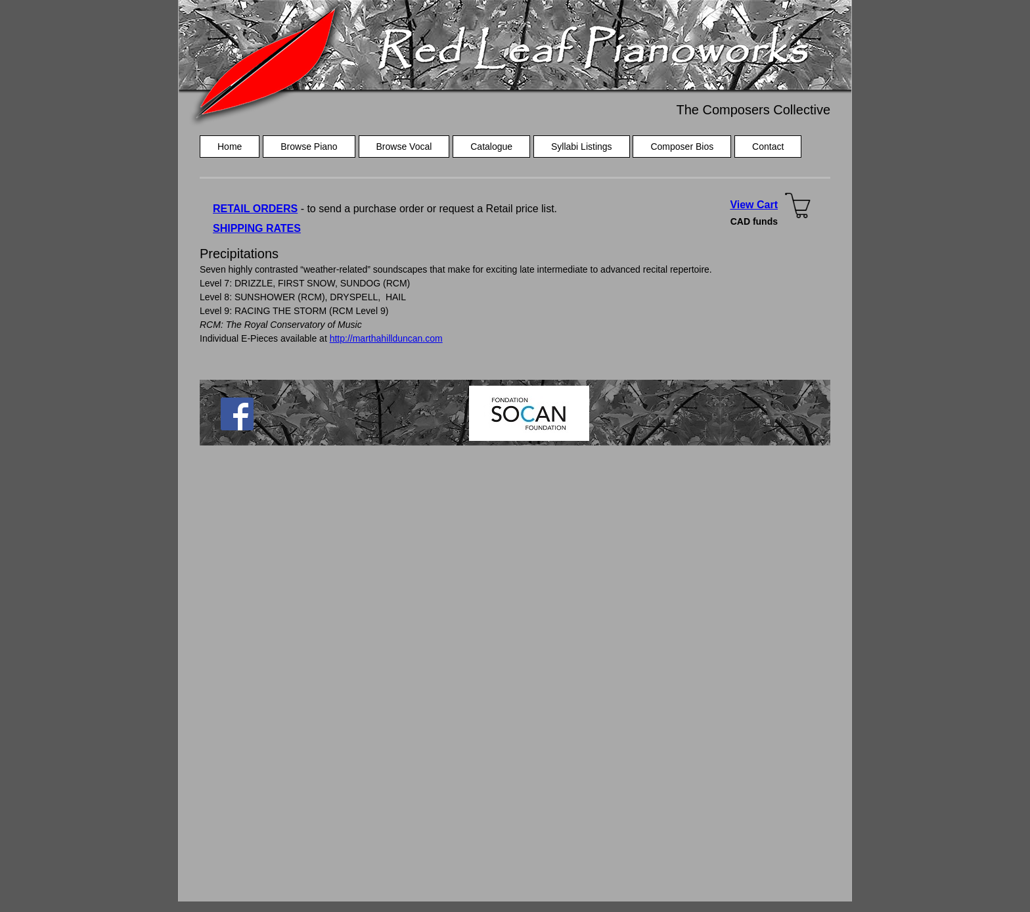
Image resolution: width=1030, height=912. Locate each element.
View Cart (754, 204)
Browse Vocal (404, 146)
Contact (768, 146)
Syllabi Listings (581, 146)
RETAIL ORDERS (255, 208)
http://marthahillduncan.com (386, 338)
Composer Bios (681, 146)
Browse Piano (308, 146)
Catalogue (491, 146)
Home (229, 146)
